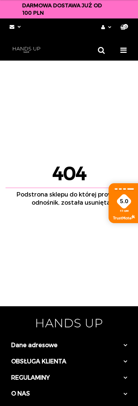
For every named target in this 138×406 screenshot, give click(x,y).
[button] (124, 27)
